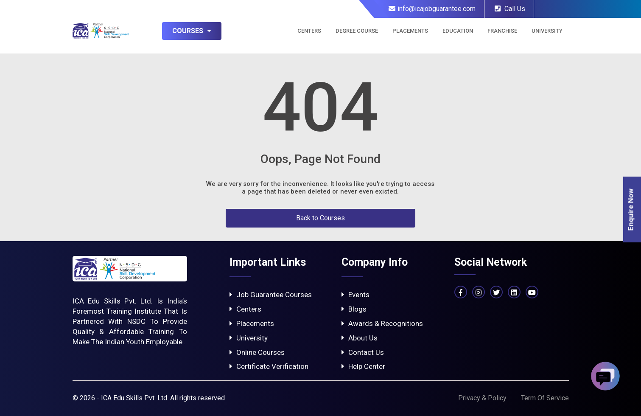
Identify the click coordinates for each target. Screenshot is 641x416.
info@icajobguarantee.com (432, 9)
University (547, 31)
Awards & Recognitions (382, 323)
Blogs (354, 309)
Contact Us (362, 352)
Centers (309, 31)
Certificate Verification (269, 366)
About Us (359, 338)
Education (457, 31)
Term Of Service (545, 398)
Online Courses (257, 352)
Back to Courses (320, 218)
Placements (410, 31)
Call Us (510, 9)
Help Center (363, 366)
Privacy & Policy (482, 398)
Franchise (502, 31)
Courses (191, 31)
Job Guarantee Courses (271, 294)
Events (355, 294)
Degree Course (357, 31)
